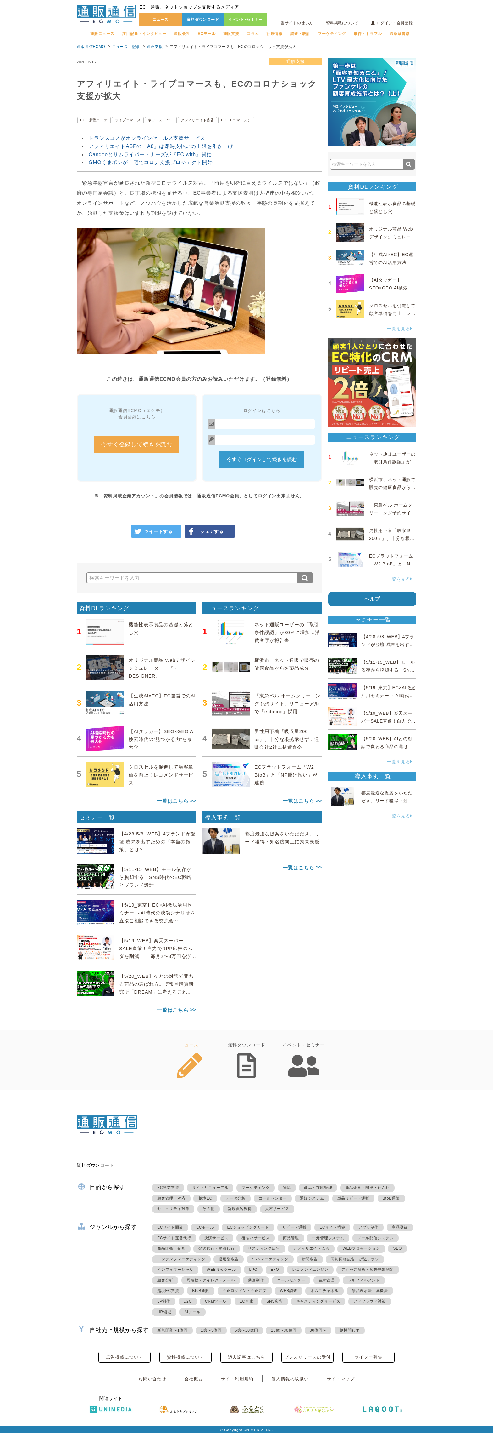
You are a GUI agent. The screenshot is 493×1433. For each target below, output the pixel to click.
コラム (253, 34)
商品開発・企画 (171, 1248)
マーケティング (332, 34)
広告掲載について (124, 1357)
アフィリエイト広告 (197, 120)
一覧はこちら (173, 801)
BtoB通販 (391, 1198)
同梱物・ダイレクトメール (210, 1280)
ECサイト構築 (332, 1227)
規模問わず (350, 1330)
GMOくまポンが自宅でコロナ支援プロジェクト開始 (151, 162)
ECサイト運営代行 (174, 1238)
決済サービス (216, 1238)
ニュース (160, 19)
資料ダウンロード (203, 19)
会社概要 (193, 1378)
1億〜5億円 (211, 1330)
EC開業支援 (168, 1187)
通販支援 (231, 34)
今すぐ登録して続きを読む (136, 444)
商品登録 (400, 1227)
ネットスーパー (161, 120)
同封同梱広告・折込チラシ (355, 1259)
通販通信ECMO (91, 46)
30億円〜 (318, 1330)
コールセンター (273, 1198)
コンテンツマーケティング (181, 1259)
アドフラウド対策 (369, 1301)
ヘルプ (372, 599)
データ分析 (235, 1198)
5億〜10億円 (246, 1330)
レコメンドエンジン (310, 1269)
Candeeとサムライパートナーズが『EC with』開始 (150, 154)
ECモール (207, 34)
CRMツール (215, 1301)
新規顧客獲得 (240, 1209)
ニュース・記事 (126, 46)
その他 (208, 1209)
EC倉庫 (246, 1301)
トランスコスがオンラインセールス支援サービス (147, 138)
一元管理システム (328, 1238)
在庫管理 (327, 1280)
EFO (275, 1269)
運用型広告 (229, 1259)
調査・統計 (300, 34)
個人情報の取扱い (290, 1378)
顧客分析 (165, 1280)
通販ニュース (102, 34)
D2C (188, 1301)
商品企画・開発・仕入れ (367, 1187)
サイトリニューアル (210, 1187)
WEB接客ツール (221, 1269)
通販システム (312, 1198)
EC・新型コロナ (94, 120)
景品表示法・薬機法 (370, 1290)
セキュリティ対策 (173, 1209)
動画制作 (256, 1280)
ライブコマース (128, 120)
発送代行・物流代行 (216, 1248)
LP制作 (163, 1301)
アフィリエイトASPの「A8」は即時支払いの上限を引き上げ (161, 146)
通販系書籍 (400, 34)
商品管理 (291, 1238)
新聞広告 (310, 1259)
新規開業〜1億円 (172, 1330)
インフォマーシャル (175, 1269)
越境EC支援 (168, 1290)
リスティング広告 (264, 1248)
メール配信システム (375, 1238)
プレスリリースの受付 (307, 1357)
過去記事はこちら (246, 1357)
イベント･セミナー (245, 19)
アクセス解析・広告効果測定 (367, 1269)
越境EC (205, 1198)
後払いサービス (255, 1238)
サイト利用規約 (237, 1378)
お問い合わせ (152, 1378)
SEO (397, 1248)
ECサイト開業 (170, 1227)
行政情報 (274, 34)
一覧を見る (399, 328)
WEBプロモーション (361, 1248)
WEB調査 (288, 1290)
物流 (287, 1187)
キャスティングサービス (318, 1301)
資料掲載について (342, 23)
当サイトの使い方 (297, 23)
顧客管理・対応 (171, 1198)
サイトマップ (341, 1378)
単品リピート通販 (353, 1198)
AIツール (192, 1312)
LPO (253, 1269)
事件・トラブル (368, 34)
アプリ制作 (368, 1227)
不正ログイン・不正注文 (245, 1290)
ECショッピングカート (248, 1227)
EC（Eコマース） (236, 120)
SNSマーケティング (270, 1259)
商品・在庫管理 (318, 1187)
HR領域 (164, 1312)
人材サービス (277, 1209)
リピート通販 (294, 1227)
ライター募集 (368, 1357)
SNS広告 (274, 1301)
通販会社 (182, 34)
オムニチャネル (324, 1290)
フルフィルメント (364, 1280)
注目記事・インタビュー (144, 34)
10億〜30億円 (283, 1330)
